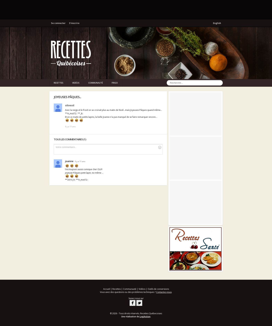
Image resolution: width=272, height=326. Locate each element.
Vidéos (75, 82)
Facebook (132, 303)
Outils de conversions (158, 289)
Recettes (58, 82)
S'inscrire (74, 23)
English (217, 23)
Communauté (95, 82)
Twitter (139, 303)
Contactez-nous (164, 292)
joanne (69, 161)
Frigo (115, 82)
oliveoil (69, 105)
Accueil (106, 289)
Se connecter (58, 23)
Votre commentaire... (108, 147)
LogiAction (145, 316)
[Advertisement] (136, 9)
